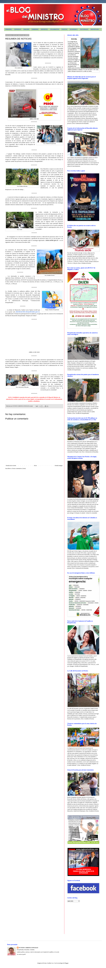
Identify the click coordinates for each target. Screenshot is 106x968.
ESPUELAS (17, 29)
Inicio (35, 465)
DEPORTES (44, 29)
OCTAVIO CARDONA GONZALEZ (28, 947)
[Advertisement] (80, 918)
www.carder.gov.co (52, 240)
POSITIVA (64, 29)
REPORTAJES (95, 29)
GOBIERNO (35, 29)
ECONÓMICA (73, 29)
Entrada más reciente (11, 465)
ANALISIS (26, 29)
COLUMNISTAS (54, 29)
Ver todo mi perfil (21, 954)
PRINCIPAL (8, 29)
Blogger (66, 963)
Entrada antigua (58, 465)
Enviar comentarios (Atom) (19, 468)
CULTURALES (84, 29)
